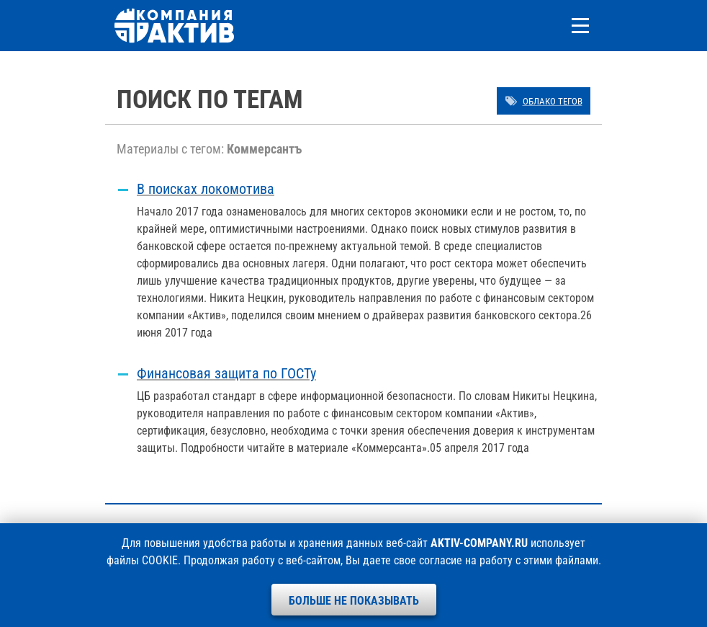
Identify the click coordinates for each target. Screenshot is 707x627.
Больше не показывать (354, 601)
